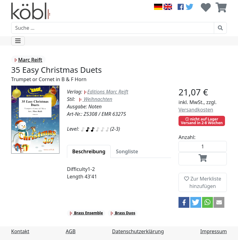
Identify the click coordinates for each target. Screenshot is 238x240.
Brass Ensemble (86, 213)
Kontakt (20, 231)
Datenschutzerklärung (138, 231)
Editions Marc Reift (106, 91)
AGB (71, 231)
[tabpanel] (119, 176)
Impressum (213, 231)
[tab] (89, 151)
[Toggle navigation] (18, 41)
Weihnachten (95, 99)
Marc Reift (28, 59)
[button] (183, 202)
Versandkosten (195, 109)
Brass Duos (122, 213)
